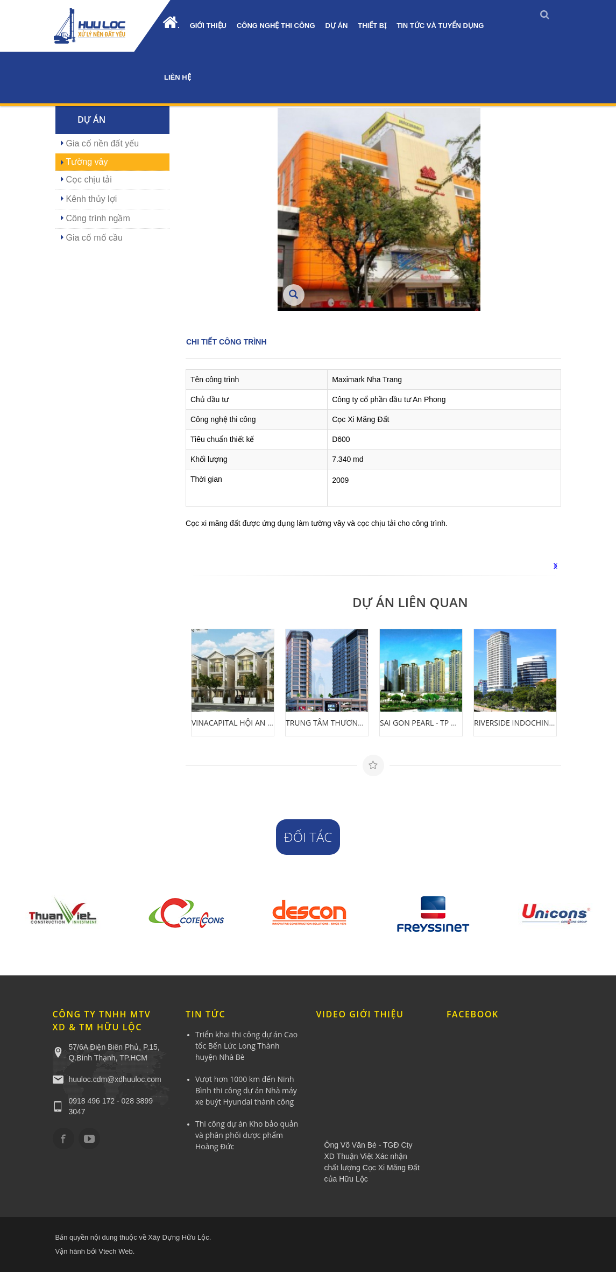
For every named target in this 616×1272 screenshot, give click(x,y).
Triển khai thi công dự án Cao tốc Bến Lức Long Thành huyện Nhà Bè (246, 1045)
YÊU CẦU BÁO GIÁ (9, 211)
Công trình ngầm (98, 218)
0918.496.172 (9, 109)
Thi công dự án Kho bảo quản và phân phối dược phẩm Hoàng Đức (246, 1135)
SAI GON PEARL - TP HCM (424, 723)
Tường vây (87, 161)
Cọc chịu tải (89, 179)
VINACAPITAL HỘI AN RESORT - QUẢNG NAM (270, 723)
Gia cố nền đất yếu (102, 143)
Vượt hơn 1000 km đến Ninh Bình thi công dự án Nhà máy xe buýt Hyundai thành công (246, 1090)
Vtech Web (115, 1251)
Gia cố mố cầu (94, 237)
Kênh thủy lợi (91, 198)
